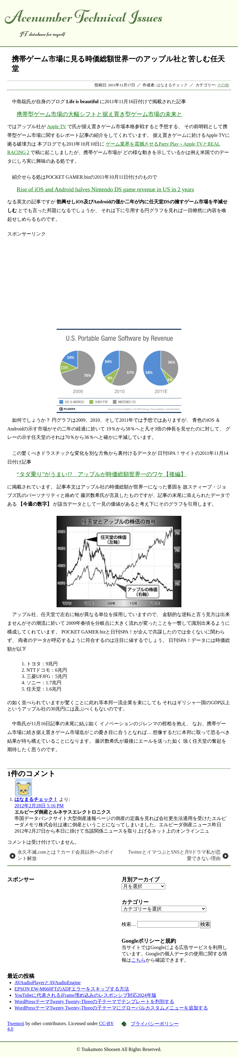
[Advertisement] (119, 279)
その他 (223, 85)
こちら (138, 960)
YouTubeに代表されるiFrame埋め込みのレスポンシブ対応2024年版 (85, 995)
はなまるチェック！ (36, 799)
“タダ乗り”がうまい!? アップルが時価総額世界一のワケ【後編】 (101, 474)
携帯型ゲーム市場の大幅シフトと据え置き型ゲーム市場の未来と (99, 114)
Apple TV (56, 126)
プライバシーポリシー (155, 1023)
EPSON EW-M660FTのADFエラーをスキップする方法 (71, 988)
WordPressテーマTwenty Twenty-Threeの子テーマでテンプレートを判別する (94, 1001)
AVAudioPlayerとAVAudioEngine (47, 982)
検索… (129, 924)
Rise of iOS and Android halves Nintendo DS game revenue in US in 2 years (105, 189)
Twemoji (15, 1023)
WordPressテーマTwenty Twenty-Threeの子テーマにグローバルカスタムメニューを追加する (111, 1007)
